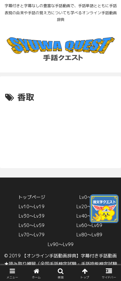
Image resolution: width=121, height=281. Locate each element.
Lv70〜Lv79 (32, 235)
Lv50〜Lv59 (32, 225)
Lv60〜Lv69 (89, 225)
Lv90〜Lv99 (61, 244)
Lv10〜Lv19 (32, 206)
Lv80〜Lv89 (89, 235)
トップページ (31, 197)
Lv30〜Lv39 (32, 216)
